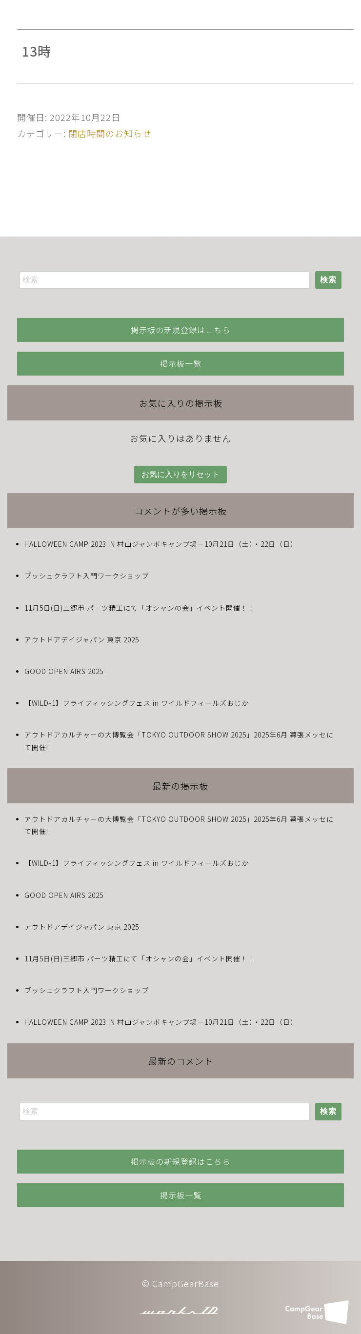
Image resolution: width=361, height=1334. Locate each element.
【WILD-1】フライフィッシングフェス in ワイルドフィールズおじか (136, 703)
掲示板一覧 (180, 363)
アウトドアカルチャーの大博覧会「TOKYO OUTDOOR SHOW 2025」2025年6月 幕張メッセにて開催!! (179, 741)
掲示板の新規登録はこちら (180, 330)
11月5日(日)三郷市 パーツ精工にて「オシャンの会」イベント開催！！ (139, 608)
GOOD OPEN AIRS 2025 (63, 671)
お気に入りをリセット (180, 474)
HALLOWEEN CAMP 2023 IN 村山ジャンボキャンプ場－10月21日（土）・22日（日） (161, 544)
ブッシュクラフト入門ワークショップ (86, 575)
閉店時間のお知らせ (110, 133)
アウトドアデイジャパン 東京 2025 (81, 639)
